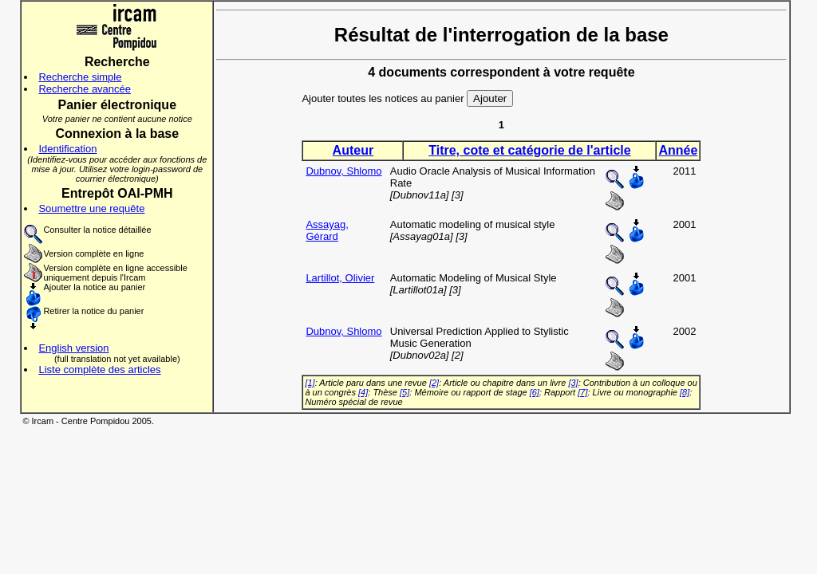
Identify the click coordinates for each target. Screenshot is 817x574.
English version (73, 348)
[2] (434, 382)
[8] (684, 392)
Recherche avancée (84, 89)
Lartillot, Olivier (340, 278)
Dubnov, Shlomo (343, 171)
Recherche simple (79, 77)
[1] (309, 382)
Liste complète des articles (99, 369)
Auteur (353, 150)
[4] (363, 392)
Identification (67, 149)
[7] (582, 392)
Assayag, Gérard (327, 230)
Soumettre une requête (91, 208)
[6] (534, 392)
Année (677, 150)
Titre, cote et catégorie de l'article (529, 150)
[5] (404, 392)
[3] (573, 382)
